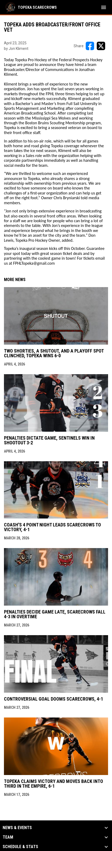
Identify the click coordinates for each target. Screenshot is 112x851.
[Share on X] (101, 46)
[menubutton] (103, 7)
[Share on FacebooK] (90, 46)
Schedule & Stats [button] (20, 847)
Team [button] (8, 837)
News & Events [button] (17, 828)
